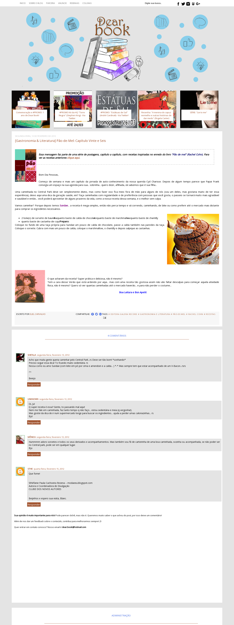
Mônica (32, 437)
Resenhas (74, 3)
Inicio (23, 3)
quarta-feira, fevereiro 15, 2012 (49, 468)
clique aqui (73, 157)
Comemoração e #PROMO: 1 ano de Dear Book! (30, 114)
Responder (34, 384)
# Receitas (209, 314)
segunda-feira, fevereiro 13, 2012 (53, 354)
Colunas (86, 3)
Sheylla (32, 354)
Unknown (33, 399)
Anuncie (62, 3)
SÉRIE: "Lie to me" (198, 112)
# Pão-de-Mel (178, 314)
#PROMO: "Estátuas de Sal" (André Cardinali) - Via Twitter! (114, 114)
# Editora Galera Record (123, 314)
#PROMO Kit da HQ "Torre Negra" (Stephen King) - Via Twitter (72, 115)
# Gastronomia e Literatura (154, 314)
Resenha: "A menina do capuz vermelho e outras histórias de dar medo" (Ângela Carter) (156, 115)
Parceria (50, 3)
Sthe (30, 468)
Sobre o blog (36, 3)
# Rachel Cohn (194, 314)
